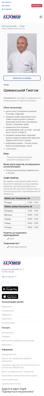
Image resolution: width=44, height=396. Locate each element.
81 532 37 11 (11, 277)
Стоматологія (7, 311)
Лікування (6, 337)
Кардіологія (7, 307)
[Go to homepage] (12, 17)
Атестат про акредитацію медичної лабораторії (17, 359)
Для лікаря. (6, 5)
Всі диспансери (8, 323)
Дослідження (7, 333)
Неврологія (6, 315)
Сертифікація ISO (9, 354)
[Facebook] (3, 282)
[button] (41, 17)
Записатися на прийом (22, 78)
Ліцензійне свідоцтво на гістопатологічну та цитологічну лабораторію (21, 366)
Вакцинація (6, 345)
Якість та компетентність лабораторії (18, 372)
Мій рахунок (37, 5)
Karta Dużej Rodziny (10, 379)
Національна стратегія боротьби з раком (19, 376)
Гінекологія (6, 319)
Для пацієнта (6, 2)
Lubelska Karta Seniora (11, 384)
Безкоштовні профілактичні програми (18, 340)
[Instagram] (7, 282)
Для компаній (6, 9)
